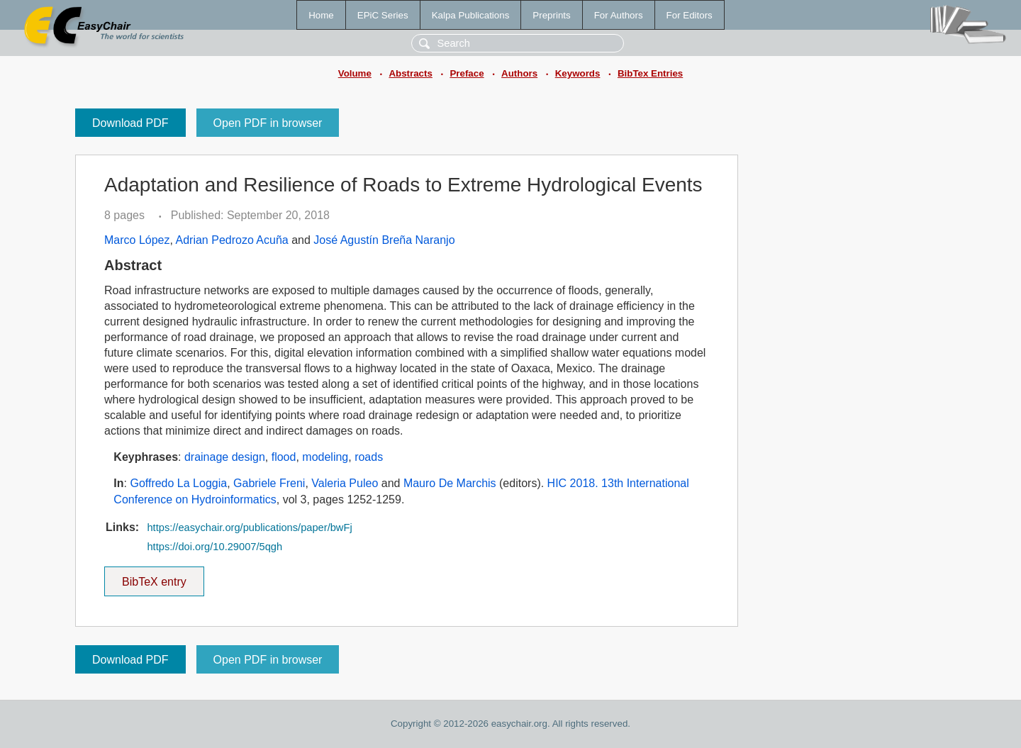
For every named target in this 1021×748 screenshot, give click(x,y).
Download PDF (130, 123)
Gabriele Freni (269, 483)
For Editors (689, 15)
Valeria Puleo (344, 483)
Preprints (551, 15)
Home (321, 15)
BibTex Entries (650, 73)
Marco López (137, 240)
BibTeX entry (153, 577)
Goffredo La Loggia (178, 483)
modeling (325, 457)
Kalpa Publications (471, 15)
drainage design (224, 457)
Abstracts (410, 73)
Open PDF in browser (268, 123)
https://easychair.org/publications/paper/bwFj (249, 527)
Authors (519, 73)
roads (369, 457)
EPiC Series (382, 15)
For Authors (618, 15)
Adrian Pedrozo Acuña (232, 240)
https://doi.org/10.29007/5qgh (214, 546)
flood (284, 457)
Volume (355, 73)
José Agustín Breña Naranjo (383, 240)
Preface (467, 73)
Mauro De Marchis (449, 483)
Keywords (578, 73)
